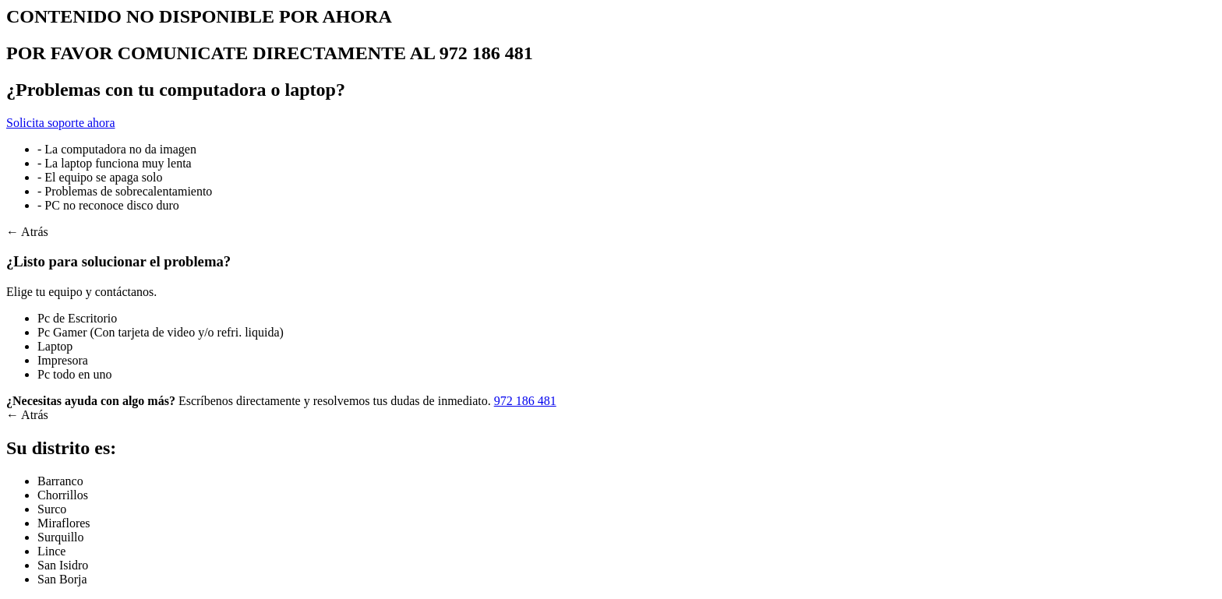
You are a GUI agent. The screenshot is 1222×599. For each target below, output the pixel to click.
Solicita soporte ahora (60, 122)
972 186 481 (525, 400)
